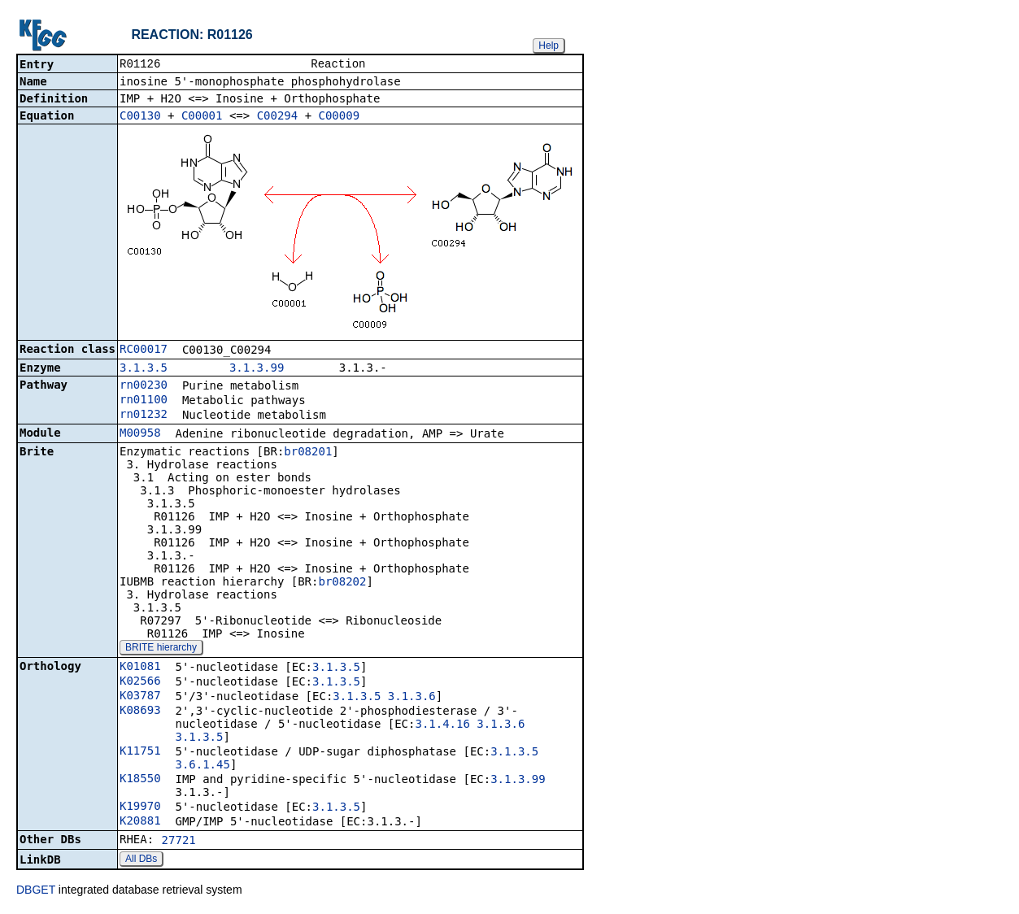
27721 (179, 841)
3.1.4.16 (442, 725)
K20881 (140, 822)
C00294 (277, 117)
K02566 (140, 682)
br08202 (342, 583)
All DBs (141, 860)
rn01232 (144, 415)
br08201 (308, 452)
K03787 (140, 696)
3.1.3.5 (144, 369)
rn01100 (144, 400)
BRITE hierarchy (161, 649)
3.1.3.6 (412, 697)
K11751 (140, 752)
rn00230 (144, 386)
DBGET (35, 891)
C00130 (140, 117)
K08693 (140, 711)
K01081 (140, 667)
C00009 (339, 117)
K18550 (140, 779)
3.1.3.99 (256, 369)
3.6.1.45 (202, 766)
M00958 (140, 434)
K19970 (140, 807)
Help (548, 45)
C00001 (202, 117)
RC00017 (144, 350)
